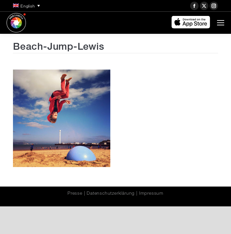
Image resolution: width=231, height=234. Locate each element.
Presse (74, 193)
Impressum (151, 193)
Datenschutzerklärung (111, 193)
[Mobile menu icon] (221, 23)
